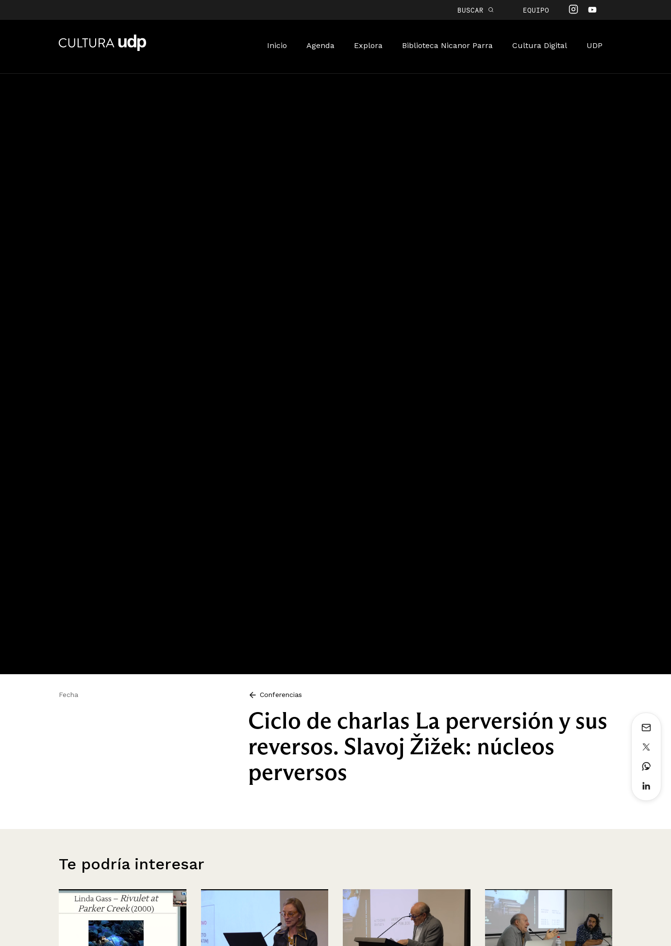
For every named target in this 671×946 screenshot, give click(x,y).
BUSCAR (475, 10)
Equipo (536, 10)
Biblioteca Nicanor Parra (447, 45)
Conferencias (275, 694)
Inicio (277, 45)
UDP (595, 45)
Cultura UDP (102, 49)
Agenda (320, 45)
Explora (368, 45)
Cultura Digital (539, 45)
